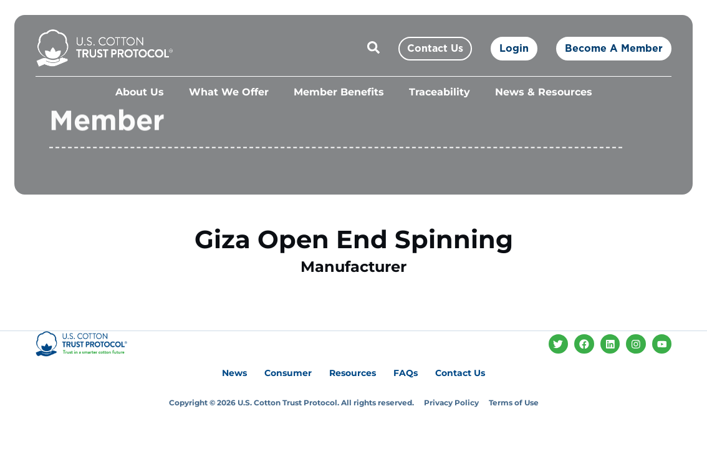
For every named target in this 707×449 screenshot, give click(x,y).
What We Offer (229, 92)
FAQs (405, 373)
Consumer (288, 373)
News (234, 373)
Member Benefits (339, 92)
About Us (139, 92)
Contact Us (460, 373)
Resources (352, 373)
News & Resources (543, 92)
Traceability (439, 92)
